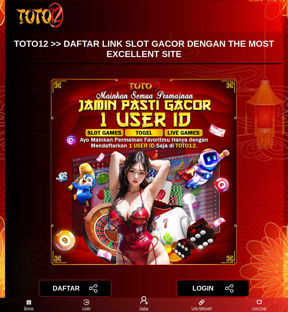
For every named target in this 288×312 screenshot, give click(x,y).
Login (86, 305)
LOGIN (212, 288)
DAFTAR (75, 288)
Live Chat (259, 305)
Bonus (28, 305)
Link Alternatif (201, 305)
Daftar (144, 305)
